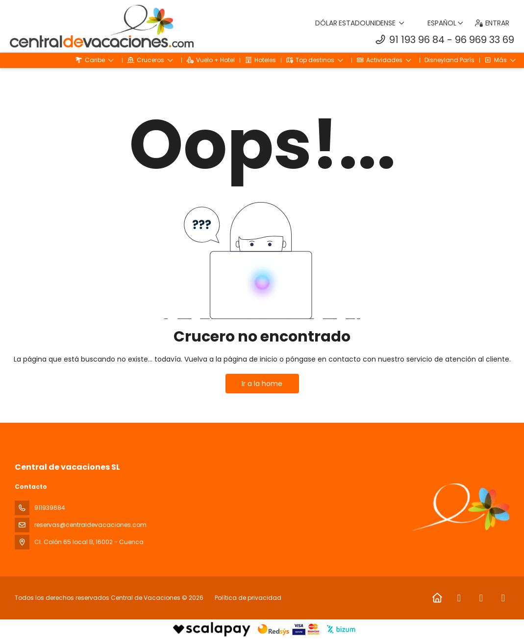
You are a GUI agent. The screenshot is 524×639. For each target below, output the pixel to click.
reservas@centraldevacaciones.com (90, 525)
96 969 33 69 (484, 39)
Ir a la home (262, 383)
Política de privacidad (248, 597)
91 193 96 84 (417, 39)
